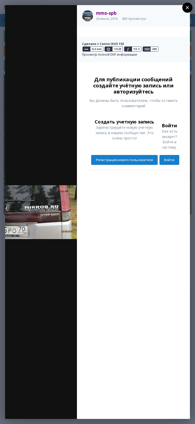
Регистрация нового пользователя (124, 160)
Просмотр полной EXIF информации (109, 54)
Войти (169, 160)
